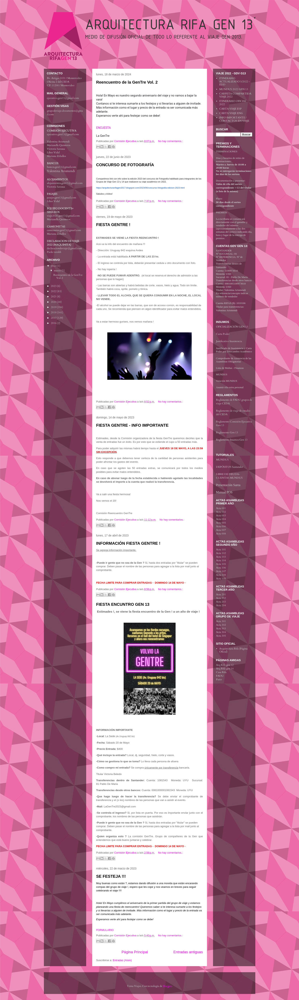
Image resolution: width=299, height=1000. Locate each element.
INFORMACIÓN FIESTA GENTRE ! (128, 543)
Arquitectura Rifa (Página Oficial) (233, 650)
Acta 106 (221, 568)
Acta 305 (221, 636)
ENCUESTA (103, 128)
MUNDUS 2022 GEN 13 (233, 89)
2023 (54, 286)
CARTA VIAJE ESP (230, 109)
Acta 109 (221, 578)
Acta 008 (221, 533)
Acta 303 (221, 628)
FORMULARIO (105, 930)
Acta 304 (221, 632)
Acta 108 (221, 575)
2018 (54, 312)
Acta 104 (221, 560)
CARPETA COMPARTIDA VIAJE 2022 (235, 95)
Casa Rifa (221, 672)
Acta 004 (221, 519)
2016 (54, 323)
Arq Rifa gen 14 (225, 668)
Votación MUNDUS (226, 380)
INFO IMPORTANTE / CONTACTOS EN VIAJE (234, 119)
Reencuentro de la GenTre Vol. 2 (127, 82)
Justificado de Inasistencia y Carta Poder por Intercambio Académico (234, 350)
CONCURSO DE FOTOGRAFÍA (125, 165)
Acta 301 (221, 621)
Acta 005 (221, 523)
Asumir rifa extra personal (230, 387)
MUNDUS (221, 374)
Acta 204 (221, 605)
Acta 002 (221, 512)
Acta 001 (221, 508)
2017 (54, 318)
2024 (54, 266)
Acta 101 (221, 549)
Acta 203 (221, 602)
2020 (54, 302)
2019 (54, 307)
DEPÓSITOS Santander (229, 467)
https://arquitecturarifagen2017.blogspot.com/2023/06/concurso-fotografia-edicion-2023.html (140, 188)
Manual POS (224, 492)
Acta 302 (221, 625)
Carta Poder (223, 334)
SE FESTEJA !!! (111, 876)
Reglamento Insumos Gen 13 (231, 440)
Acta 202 (221, 598)
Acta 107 (221, 571)
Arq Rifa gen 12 (225, 665)
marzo (58, 270)
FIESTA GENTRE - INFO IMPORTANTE (132, 425)
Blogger (167, 986)
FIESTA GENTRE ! (113, 224)
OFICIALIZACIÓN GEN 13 (232, 327)
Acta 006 (221, 526)
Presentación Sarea (228, 485)
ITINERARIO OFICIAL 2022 (232, 102)
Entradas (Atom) (122, 960)
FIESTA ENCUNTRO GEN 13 (122, 604)
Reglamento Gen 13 (227, 432)
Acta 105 (221, 564)
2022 (54, 291)
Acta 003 (221, 515)
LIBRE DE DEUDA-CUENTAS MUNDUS (229, 476)
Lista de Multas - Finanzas (230, 367)
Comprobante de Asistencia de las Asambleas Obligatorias (233, 360)
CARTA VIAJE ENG (231, 113)
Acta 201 (221, 594)
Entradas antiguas (188, 952)
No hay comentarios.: (170, 141)
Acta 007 (221, 530)
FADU (220, 676)
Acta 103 (221, 557)
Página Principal (134, 952)
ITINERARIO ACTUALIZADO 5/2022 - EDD (234, 81)
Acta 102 (221, 553)
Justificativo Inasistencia (229, 341)
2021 (54, 296)
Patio (219, 679)
